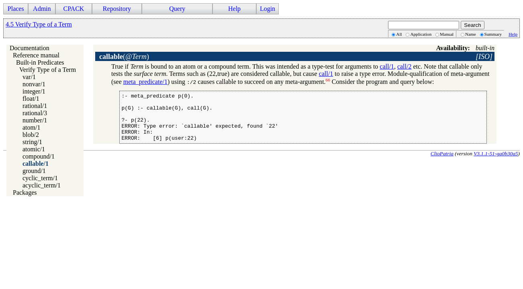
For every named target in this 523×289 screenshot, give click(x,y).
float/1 (30, 98)
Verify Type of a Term (47, 69)
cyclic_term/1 (40, 178)
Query (177, 8)
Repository (117, 8)
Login (267, 8)
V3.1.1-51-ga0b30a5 (496, 163)
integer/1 (33, 91)
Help (234, 8)
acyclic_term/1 (41, 185)
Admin (42, 8)
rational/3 (34, 113)
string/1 (32, 141)
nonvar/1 (33, 84)
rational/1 (34, 105)
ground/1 (34, 170)
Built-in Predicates (40, 62)
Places (16, 8)
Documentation (29, 48)
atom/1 (31, 127)
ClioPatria (442, 163)
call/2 (404, 66)
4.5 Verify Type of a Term (39, 24)
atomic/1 (33, 149)
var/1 (29, 76)
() (124, 57)
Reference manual (36, 55)
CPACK (73, 8)
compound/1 (38, 156)
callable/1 (35, 163)
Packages (25, 192)
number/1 (34, 120)
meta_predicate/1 (145, 81)
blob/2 (30, 134)
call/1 (387, 66)
